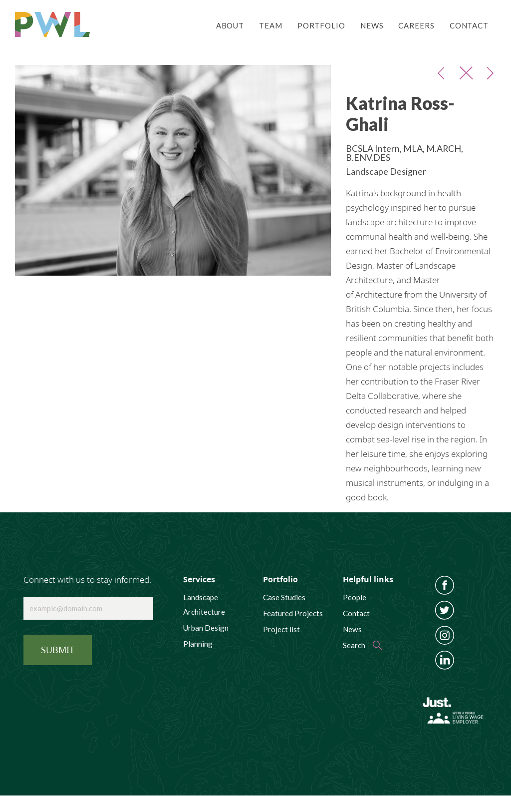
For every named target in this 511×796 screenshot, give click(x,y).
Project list (281, 629)
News (372, 25)
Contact (469, 25)
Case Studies (284, 597)
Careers (416, 25)
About (230, 25)
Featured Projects (293, 613)
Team (270, 25)
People (354, 597)
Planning (198, 643)
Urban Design (206, 627)
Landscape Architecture (204, 604)
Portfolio (321, 25)
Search (354, 645)
